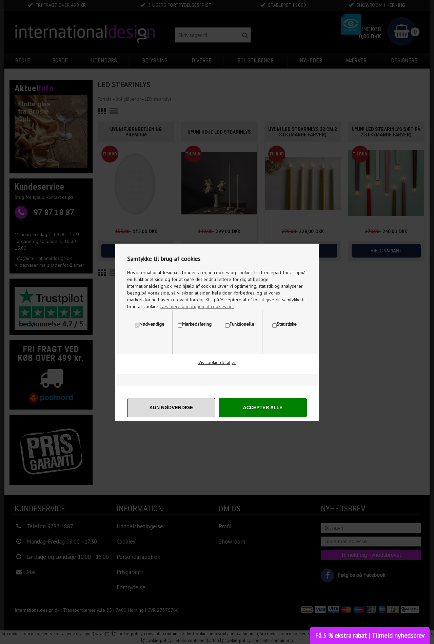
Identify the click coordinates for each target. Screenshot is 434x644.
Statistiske (287, 324)
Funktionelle (242, 324)
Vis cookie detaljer (217, 362)
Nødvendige (151, 324)
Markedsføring (197, 324)
